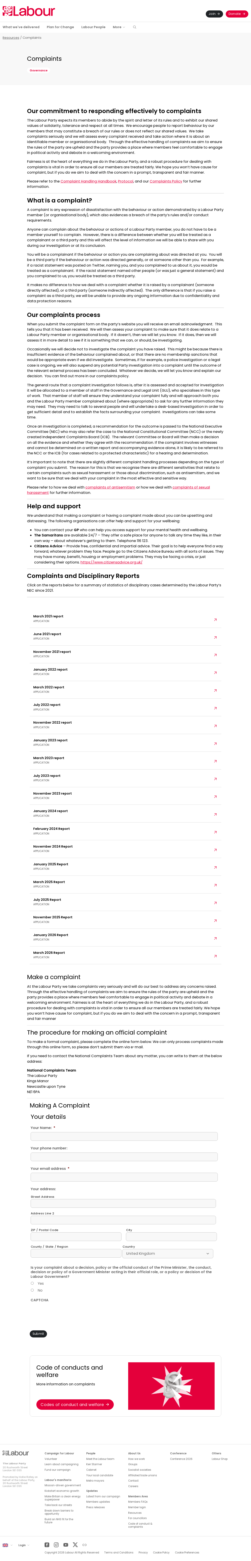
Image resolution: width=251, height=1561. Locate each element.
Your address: (43, 1189)
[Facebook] (47, 1545)
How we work (136, 1459)
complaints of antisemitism (110, 487)
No (40, 1290)
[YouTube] (65, 1545)
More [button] (117, 27)
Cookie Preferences (187, 1552)
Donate (235, 14)
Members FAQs (138, 1502)
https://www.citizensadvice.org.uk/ (111, 562)
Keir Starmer (94, 1464)
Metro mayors (95, 1480)
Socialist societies (139, 1470)
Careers (133, 1486)
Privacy (143, 1552)
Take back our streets (58, 1505)
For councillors (137, 1518)
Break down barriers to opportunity (59, 1512)
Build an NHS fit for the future (59, 1521)
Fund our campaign (58, 1470)
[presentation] (64, 1312)
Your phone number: (49, 1148)
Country (129, 1247)
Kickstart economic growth (62, 1491)
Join (212, 14)
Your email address (50, 1168)
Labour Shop (219, 1459)
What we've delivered (21, 27)
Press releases (95, 1507)
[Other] (84, 1545)
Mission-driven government (63, 1485)
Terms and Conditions (118, 1552)
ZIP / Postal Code (45, 1230)
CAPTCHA (40, 1300)
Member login (137, 1507)
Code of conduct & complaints (140, 1525)
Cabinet (91, 1470)
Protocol (125, 181)
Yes (41, 1283)
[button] (134, 27)
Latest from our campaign (103, 1496)
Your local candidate (99, 1475)
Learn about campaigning (61, 1464)
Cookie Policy (161, 1552)
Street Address (43, 1197)
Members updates (98, 1502)
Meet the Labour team (100, 1459)
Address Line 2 (42, 1213)
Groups (132, 1464)
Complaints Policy (166, 181)
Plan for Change (60, 27)
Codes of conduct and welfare (72, 1404)
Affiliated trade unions (142, 1475)
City (129, 1230)
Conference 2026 (181, 1459)
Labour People (93, 27)
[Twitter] (75, 1545)
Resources (11, 37)
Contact (133, 1480)
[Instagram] (56, 1545)
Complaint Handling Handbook (88, 181)
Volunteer (51, 1459)
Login (22, 1545)
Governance (38, 70)
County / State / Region (49, 1247)
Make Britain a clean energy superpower (63, 1498)
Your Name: (43, 1128)
